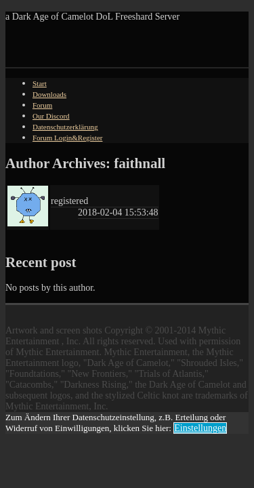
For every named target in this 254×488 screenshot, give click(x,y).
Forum (42, 105)
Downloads (49, 94)
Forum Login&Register (67, 138)
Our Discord (51, 116)
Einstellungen (200, 428)
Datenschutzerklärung (65, 127)
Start (40, 83)
